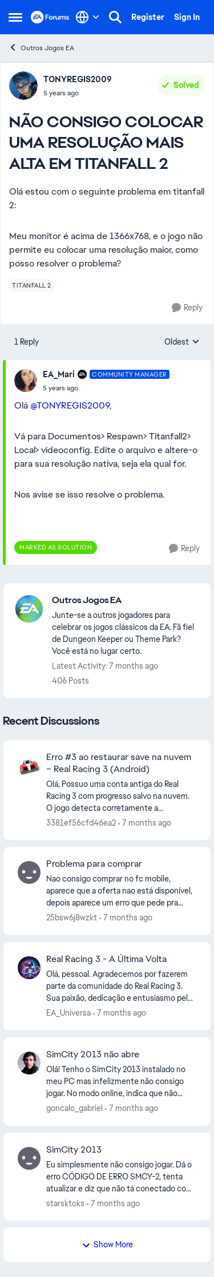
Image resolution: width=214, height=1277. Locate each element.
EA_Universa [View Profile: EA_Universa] (68, 1013)
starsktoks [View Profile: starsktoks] (65, 1203)
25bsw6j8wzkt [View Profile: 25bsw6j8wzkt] (71, 917)
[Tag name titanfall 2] (31, 285)
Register (147, 17)
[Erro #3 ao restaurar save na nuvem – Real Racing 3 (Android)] (121, 796)
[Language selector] (87, 17)
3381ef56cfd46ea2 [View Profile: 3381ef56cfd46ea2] (81, 822)
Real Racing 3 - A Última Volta (106, 959)
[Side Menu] (15, 17)
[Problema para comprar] (121, 891)
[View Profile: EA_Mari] (25, 380)
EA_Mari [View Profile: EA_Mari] (59, 374)
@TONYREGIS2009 (70, 405)
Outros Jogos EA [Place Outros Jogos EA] (41, 47)
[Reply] (187, 308)
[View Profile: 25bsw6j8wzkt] (29, 872)
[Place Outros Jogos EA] (125, 601)
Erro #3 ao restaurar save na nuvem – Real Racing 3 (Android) (118, 763)
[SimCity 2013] (121, 1176)
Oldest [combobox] (182, 342)
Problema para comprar (94, 864)
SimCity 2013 (74, 1149)
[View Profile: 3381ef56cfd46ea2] (29, 765)
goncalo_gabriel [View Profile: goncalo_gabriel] (74, 1108)
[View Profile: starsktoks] (29, 1158)
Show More (107, 1244)
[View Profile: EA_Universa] (29, 967)
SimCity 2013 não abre (92, 1054)
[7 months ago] (144, 823)
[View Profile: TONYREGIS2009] (23, 85)
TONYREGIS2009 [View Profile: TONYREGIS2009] (77, 79)
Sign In (187, 17)
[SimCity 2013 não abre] (121, 1082)
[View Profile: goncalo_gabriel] (29, 1063)
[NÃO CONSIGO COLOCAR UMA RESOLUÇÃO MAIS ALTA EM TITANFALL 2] (106, 388)
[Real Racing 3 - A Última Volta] (121, 986)
